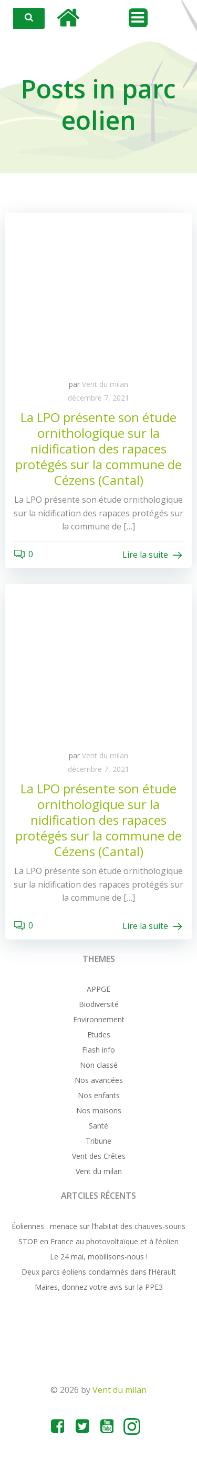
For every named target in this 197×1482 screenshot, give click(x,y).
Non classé (99, 1065)
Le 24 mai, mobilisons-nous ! (99, 1257)
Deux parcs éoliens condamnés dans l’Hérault (99, 1272)
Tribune (98, 1141)
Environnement (99, 1019)
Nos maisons (98, 1110)
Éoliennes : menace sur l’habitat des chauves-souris (98, 1226)
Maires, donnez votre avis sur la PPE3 (99, 1287)
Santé (98, 1126)
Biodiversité (99, 1004)
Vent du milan (105, 384)
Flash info (98, 1050)
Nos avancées (99, 1080)
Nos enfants (99, 1095)
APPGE (98, 989)
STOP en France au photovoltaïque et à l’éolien (98, 1241)
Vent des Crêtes (99, 1156)
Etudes (98, 1034)
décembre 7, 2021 (98, 398)
